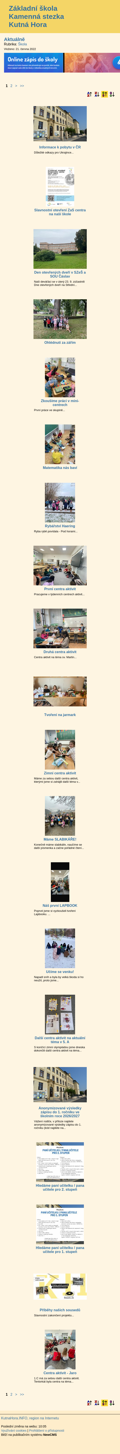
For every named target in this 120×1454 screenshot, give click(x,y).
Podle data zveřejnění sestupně (112, 94)
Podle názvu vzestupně (89, 94)
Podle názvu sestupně (97, 94)
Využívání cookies (13, 1430)
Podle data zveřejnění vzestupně (104, 94)
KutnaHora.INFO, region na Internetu (30, 1418)
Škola (22, 44)
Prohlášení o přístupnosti (46, 1430)
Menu (111, 16)
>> (22, 86)
